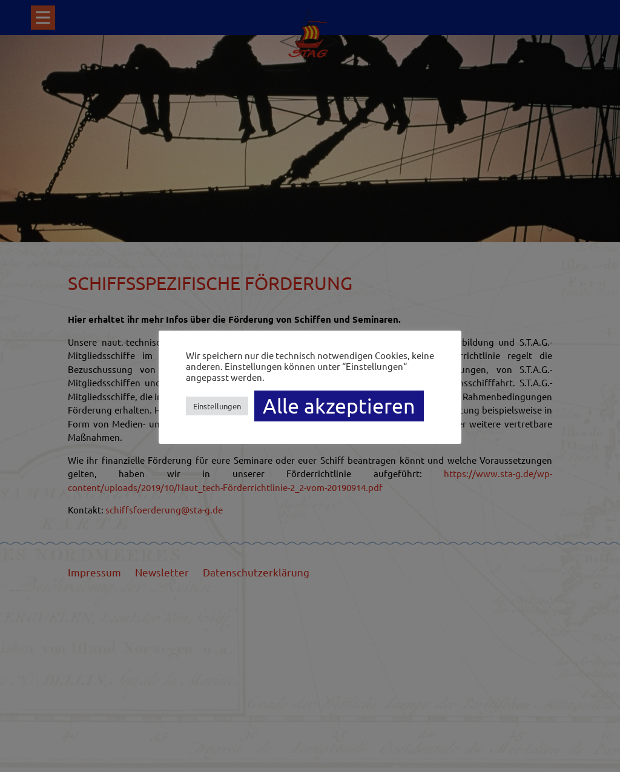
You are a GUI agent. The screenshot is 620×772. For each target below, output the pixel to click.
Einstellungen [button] (217, 406)
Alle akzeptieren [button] (339, 406)
